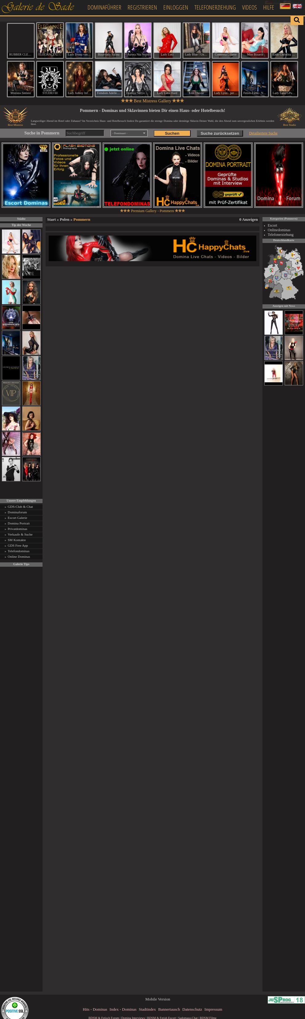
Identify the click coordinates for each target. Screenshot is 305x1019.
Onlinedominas (279, 230)
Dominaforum (17, 512)
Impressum (213, 1009)
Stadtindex (147, 1009)
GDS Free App (18, 545)
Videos (249, 7)
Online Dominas (19, 556)
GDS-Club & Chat (20, 506)
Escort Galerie (17, 518)
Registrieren (142, 7)
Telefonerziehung (215, 7)
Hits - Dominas (95, 1009)
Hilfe (268, 7)
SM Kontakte (17, 540)
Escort (272, 225)
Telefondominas (19, 551)
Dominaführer (104, 7)
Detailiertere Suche (263, 133)
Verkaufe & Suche (20, 534)
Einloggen (175, 7)
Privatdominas (17, 529)
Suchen (172, 133)
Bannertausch (169, 1009)
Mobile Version (157, 999)
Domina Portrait (19, 523)
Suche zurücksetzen (220, 133)
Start (51, 219)
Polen (64, 219)
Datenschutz (192, 1009)
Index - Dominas (123, 1009)
